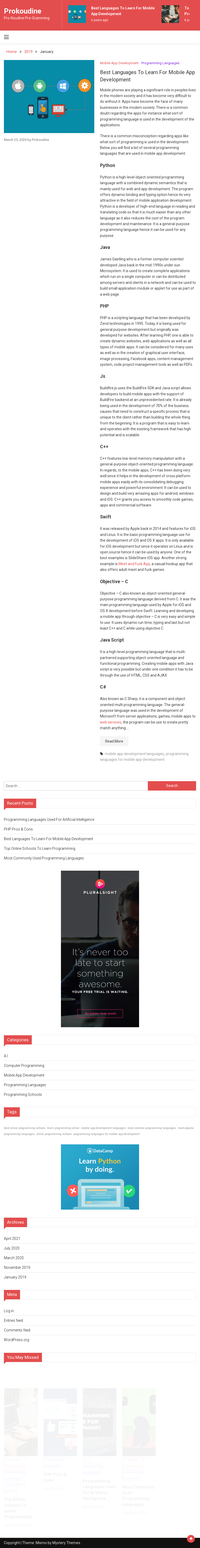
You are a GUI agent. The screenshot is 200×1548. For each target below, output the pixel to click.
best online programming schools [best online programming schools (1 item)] (24, 1128)
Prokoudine (22, 11)
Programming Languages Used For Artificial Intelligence (49, 819)
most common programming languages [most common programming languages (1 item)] (152, 1128)
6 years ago (99, 20)
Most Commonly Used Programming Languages (44, 858)
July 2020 (12, 1248)
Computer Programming (24, 1065)
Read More (114, 741)
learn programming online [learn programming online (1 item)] (63, 1128)
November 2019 (17, 1267)
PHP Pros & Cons (18, 829)
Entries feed (13, 1320)
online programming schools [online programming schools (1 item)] (54, 1134)
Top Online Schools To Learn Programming (39, 848)
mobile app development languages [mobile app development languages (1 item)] (103, 1128)
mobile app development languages (134, 754)
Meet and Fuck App (134, 564)
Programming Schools (23, 1094)
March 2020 (14, 1258)
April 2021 (12, 1238)
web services (110, 722)
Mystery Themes (66, 1543)
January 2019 (15, 1277)
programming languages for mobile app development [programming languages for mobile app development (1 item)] (106, 1134)
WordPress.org (16, 1340)
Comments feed (17, 1330)
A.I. (6, 1056)
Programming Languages (160, 63)
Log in (9, 1311)
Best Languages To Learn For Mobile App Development (48, 839)
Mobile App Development (119, 63)
